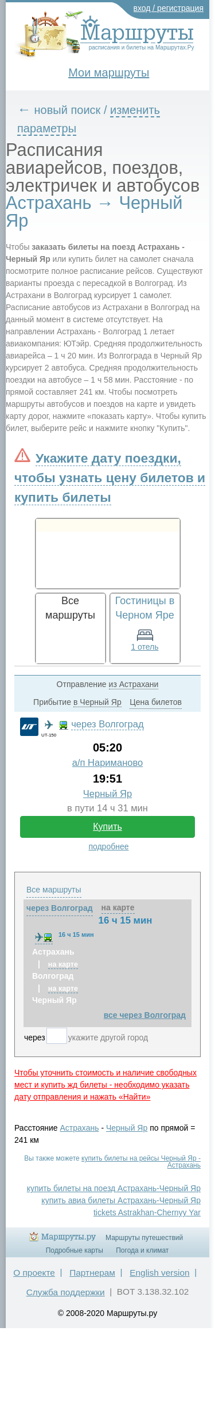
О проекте (34, 1272)
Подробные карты (74, 1250)
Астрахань (79, 1127)
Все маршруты (53, 889)
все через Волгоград (145, 1015)
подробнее (108, 846)
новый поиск (67, 110)
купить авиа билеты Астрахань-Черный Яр (121, 1200)
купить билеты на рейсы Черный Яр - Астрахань (141, 1161)
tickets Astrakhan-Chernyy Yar (147, 1212)
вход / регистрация (169, 8)
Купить (107, 826)
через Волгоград (107, 724)
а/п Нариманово (107, 762)
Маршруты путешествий (144, 1238)
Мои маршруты (108, 72)
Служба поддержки (65, 1292)
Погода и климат (142, 1250)
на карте (118, 907)
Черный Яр (107, 793)
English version (159, 1272)
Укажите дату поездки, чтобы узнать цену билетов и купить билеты (109, 478)
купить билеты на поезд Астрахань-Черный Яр (114, 1188)
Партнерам (92, 1272)
